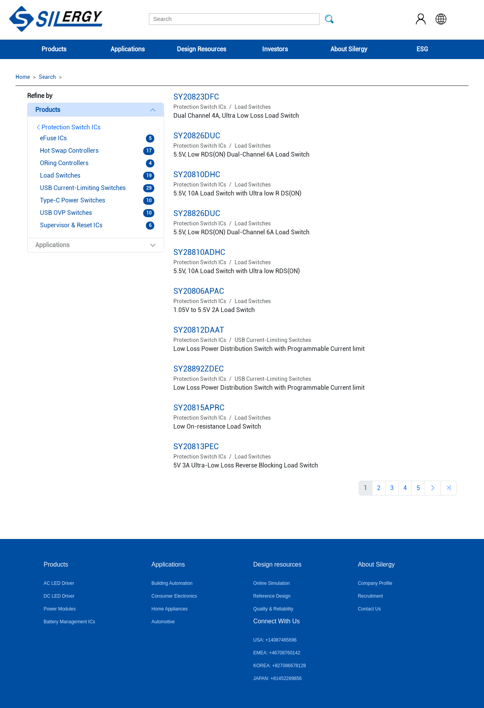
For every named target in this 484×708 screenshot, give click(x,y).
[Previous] (378, 488)
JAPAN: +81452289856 (277, 678)
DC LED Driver (59, 596)
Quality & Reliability (273, 609)
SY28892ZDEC (198, 368)
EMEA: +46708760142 (276, 653)
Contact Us (369, 609)
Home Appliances (169, 609)
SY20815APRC (199, 407)
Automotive (163, 621)
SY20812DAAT (198, 330)
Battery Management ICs (69, 621)
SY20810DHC (196, 174)
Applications (128, 49)
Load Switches (253, 107)
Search (47, 77)
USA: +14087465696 (275, 640)
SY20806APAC (198, 291)
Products (53, 49)
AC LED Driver (59, 583)
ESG (422, 49)
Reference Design (271, 596)
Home (23, 77)
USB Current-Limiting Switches (273, 340)
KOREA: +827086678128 (279, 665)
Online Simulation (271, 583)
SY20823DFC (196, 96)
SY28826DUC (196, 213)
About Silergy (348, 49)
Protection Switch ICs (67, 127)
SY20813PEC (196, 446)
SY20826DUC (196, 135)
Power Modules (60, 609)
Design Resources (201, 49)
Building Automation (171, 583)
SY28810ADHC (199, 252)
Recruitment (370, 596)
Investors (275, 49)
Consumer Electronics (174, 596)
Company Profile (375, 583)
